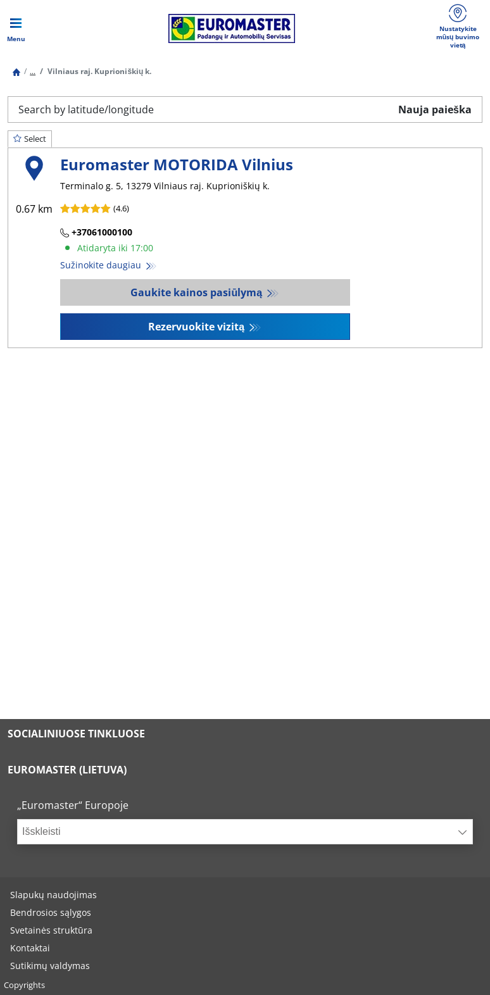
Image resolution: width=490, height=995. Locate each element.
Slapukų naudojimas (53, 895)
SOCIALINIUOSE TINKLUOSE (76, 734)
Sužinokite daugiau (102, 265)
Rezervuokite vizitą (197, 327)
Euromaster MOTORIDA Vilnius (176, 164)
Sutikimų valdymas (50, 966)
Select (29, 138)
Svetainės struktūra (51, 930)
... (32, 71)
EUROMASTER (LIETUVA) (67, 770)
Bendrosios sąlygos (50, 912)
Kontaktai (30, 948)
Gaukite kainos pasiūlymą (197, 292)
